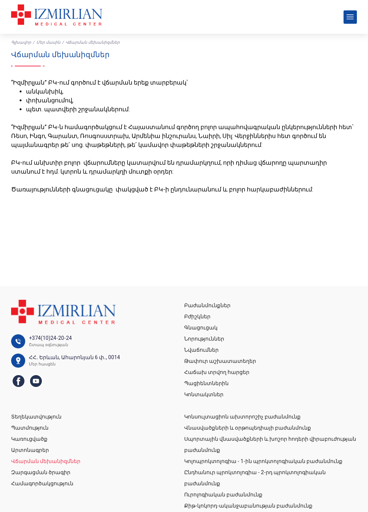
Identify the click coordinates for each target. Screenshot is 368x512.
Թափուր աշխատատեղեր (220, 361)
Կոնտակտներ (203, 394)
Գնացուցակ (201, 328)
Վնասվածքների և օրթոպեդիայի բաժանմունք (247, 428)
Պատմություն (30, 428)
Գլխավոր (21, 42)
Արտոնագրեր (30, 450)
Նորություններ (204, 339)
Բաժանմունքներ (207, 305)
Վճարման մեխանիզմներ (45, 461)
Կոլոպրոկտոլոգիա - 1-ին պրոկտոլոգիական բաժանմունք (263, 461)
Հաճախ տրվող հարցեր (216, 372)
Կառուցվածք (29, 439)
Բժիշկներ (197, 316)
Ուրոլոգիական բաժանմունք (223, 495)
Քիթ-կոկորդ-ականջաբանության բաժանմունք (248, 506)
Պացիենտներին (206, 383)
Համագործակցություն (42, 483)
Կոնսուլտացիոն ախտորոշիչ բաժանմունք (242, 417)
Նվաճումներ (201, 350)
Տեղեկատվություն (36, 417)
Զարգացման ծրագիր (40, 472)
